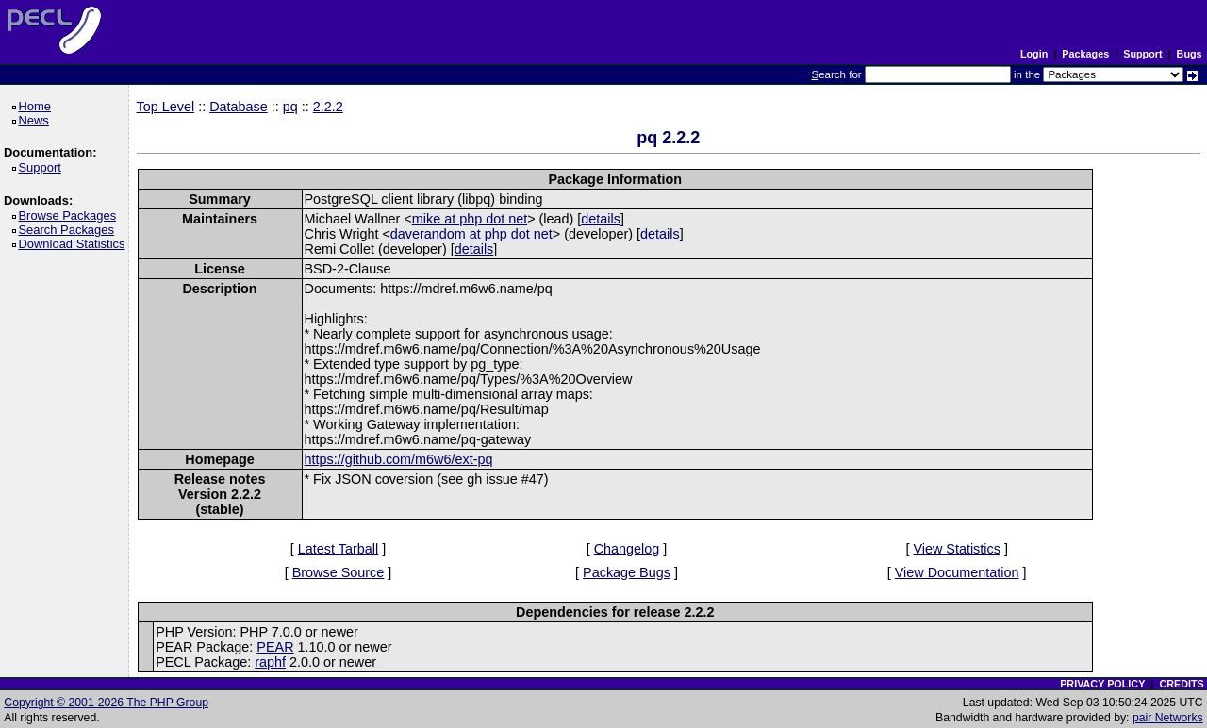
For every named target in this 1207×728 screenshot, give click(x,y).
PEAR (274, 646)
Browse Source (338, 572)
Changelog (627, 548)
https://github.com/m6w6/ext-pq (399, 459)
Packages (1085, 53)
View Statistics (956, 548)
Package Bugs (626, 572)
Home (37, 106)
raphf (270, 662)
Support (1142, 53)
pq (290, 106)
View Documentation (957, 572)
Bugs (1189, 53)
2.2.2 (328, 106)
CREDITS (1181, 683)
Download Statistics (74, 244)
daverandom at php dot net (471, 233)
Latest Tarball (338, 548)
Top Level (166, 106)
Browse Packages (70, 215)
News (36, 120)
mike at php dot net (469, 218)
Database (238, 106)
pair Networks (1168, 717)
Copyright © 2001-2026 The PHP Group (106, 702)
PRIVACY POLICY (1102, 683)
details (600, 218)
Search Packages (69, 230)
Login (1034, 53)
